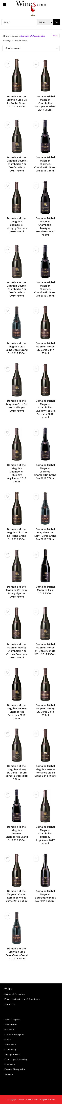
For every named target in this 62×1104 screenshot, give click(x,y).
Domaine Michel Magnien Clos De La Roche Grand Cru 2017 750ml (17, 101)
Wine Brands (10, 1024)
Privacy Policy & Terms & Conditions (22, 999)
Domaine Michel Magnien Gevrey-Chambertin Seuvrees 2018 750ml (16, 711)
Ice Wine (8, 1074)
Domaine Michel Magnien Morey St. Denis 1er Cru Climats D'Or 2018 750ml (17, 772)
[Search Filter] (45, 22)
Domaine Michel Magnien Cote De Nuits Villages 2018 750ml (16, 405)
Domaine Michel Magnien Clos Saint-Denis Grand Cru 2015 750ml (17, 348)
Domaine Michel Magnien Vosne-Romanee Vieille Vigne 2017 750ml (16, 896)
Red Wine (9, 1029)
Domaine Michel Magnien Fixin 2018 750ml (45, 590)
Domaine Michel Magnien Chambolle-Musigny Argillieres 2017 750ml (45, 835)
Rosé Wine (9, 1064)
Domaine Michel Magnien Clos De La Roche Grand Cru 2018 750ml (17, 534)
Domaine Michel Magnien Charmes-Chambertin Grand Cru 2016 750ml (45, 164)
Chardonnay (10, 1049)
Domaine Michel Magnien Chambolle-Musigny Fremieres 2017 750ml (45, 226)
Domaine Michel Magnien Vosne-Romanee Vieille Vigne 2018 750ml (45, 770)
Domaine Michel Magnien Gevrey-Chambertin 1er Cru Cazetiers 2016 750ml (16, 289)
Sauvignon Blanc (12, 1054)
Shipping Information (14, 994)
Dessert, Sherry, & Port (15, 1069)
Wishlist (8, 989)
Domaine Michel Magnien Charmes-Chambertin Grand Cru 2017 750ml (17, 833)
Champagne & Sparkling (15, 1059)
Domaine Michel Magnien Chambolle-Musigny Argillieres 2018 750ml (16, 473)
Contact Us (9, 1004)
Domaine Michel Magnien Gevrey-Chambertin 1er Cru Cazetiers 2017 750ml (16, 164)
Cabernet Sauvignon (14, 1034)
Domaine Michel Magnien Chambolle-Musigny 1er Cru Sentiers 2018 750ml (45, 409)
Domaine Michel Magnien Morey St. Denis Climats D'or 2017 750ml (45, 649)
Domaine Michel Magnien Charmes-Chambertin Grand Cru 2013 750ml (45, 289)
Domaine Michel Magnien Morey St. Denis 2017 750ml (45, 348)
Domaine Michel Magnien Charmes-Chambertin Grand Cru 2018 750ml (45, 471)
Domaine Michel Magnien (32, 36)
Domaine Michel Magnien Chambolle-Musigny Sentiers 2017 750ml (45, 103)
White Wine (10, 1044)
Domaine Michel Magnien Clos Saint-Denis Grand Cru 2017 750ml (17, 953)
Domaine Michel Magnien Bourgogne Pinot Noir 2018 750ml (45, 896)
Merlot (7, 1039)
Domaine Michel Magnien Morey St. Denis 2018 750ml (45, 710)
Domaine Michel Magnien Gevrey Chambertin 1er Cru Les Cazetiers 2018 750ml (16, 650)
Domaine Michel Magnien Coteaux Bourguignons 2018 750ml (16, 591)
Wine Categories (12, 1019)
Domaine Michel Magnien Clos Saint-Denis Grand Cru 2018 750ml (45, 534)
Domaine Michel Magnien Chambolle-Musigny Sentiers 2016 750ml (16, 224)
